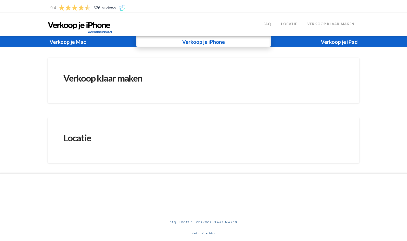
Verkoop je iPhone (203, 42)
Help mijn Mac (204, 233)
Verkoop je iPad (339, 42)
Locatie (77, 137)
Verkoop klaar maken (102, 77)
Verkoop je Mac (68, 42)
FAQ (173, 222)
